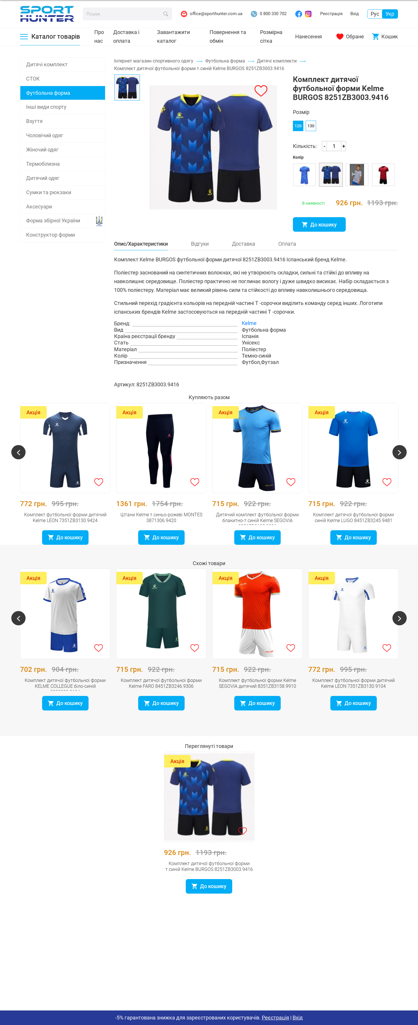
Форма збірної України (53, 220)
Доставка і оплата (126, 36)
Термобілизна (43, 164)
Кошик (385, 36)
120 (298, 132)
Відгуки (200, 259)
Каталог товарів (50, 36)
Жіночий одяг (42, 150)
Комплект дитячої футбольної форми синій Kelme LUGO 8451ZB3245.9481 (353, 526)
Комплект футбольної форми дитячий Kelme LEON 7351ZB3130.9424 (65, 526)
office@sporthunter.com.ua (211, 14)
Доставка (243, 259)
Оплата (287, 259)
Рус (375, 14)
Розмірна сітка (271, 36)
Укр (389, 14)
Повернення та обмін (228, 36)
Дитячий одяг (43, 178)
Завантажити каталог (173, 36)
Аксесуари (39, 206)
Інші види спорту (46, 107)
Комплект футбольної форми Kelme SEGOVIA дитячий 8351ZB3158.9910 (257, 692)
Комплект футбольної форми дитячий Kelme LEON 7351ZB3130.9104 (353, 692)
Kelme (249, 339)
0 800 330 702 (269, 14)
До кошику (319, 231)
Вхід (354, 13)
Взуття (34, 121)
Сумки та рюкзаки (48, 192)
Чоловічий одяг (44, 135)
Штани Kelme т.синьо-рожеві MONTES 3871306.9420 (161, 526)
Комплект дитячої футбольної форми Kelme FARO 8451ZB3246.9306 (161, 692)
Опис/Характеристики (141, 259)
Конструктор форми (50, 235)
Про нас (99, 36)
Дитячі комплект (47, 64)
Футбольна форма (48, 93)
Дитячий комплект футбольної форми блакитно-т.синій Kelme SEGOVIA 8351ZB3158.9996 (257, 529)
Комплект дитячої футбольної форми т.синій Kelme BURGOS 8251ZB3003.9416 (209, 875)
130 (310, 132)
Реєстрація (331, 13)
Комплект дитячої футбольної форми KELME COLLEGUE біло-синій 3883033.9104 (65, 694)
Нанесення (308, 36)
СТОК (33, 79)
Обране (350, 36)
